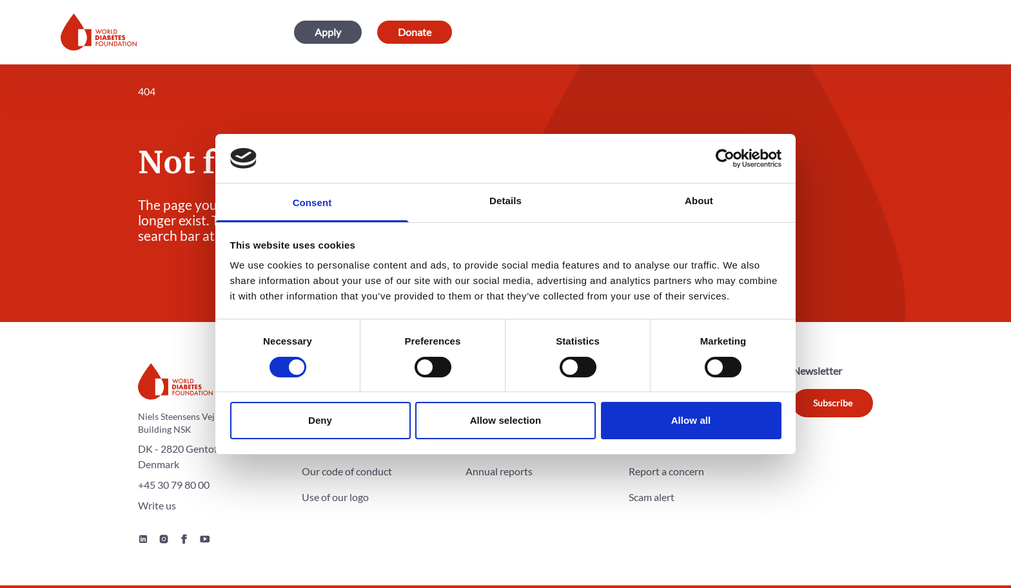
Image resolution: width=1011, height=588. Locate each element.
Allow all (691, 420)
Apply (328, 32)
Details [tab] (505, 200)
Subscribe (832, 402)
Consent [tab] (312, 202)
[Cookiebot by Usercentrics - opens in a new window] (725, 158)
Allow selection (506, 420)
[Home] (99, 32)
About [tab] (699, 200)
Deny (320, 420)
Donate (414, 32)
